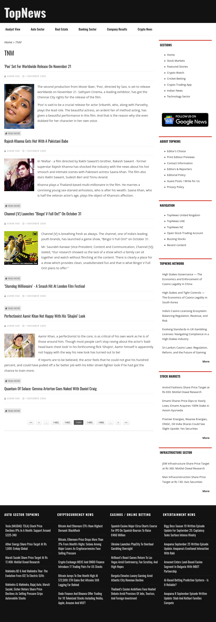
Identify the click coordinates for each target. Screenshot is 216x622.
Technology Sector (178, 96)
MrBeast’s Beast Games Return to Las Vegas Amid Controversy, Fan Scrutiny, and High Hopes (134, 562)
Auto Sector (38, 29)
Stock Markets (176, 61)
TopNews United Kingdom (183, 215)
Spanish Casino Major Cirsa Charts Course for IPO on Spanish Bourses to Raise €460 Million (134, 530)
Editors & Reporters (179, 169)
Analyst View (12, 29)
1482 (56, 422)
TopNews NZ (175, 227)
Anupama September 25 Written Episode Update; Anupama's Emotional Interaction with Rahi (186, 548)
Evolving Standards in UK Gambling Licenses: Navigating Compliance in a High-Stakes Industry (185, 334)
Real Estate (61, 29)
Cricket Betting (176, 78)
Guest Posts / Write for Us (183, 181)
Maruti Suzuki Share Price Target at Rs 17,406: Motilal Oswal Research (26, 559)
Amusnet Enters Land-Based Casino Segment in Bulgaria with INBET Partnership (183, 566)
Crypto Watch (175, 73)
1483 (67, 422)
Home (8, 42)
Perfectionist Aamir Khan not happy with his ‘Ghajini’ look (44, 316)
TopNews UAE (176, 221)
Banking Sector (88, 29)
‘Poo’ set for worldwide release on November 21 (37, 66)
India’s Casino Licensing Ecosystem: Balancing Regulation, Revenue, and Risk (185, 315)
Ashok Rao (13, 76)
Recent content (176, 245)
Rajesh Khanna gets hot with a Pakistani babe (36, 141)
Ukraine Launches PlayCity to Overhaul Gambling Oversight (132, 546)
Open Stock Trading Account (185, 233)
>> (126, 422)
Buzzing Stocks (176, 239)
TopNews (25, 12)
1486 (101, 422)
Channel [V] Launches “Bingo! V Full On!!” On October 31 (42, 213)
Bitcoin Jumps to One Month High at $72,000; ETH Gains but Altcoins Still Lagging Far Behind (78, 580)
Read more (14, 133)
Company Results (117, 29)
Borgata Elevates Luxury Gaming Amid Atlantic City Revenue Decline (132, 577)
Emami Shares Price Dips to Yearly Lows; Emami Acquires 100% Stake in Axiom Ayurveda (185, 405)
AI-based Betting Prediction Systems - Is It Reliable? (186, 582)
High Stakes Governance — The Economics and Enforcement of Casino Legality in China (182, 279)
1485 (89, 422)
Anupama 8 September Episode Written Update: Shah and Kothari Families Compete (185, 598)
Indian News (175, 90)
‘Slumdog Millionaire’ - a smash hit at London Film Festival (44, 286)
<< (31, 422)
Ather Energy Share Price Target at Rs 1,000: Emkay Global (26, 546)
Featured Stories (177, 66)
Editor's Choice (176, 151)
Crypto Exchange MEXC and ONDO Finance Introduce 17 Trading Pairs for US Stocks (81, 564)
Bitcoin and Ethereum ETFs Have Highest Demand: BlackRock (80, 528)
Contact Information (180, 163)
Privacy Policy (175, 187)
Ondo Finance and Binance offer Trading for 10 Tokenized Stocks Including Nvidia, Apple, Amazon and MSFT (80, 598)
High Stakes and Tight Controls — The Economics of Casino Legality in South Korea (184, 297)
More (206, 361)
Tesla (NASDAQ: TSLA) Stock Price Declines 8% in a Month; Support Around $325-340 (27, 530)
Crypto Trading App (179, 85)
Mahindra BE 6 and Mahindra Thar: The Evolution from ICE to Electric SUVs (26, 573)
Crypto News (145, 29)
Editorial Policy (176, 175)
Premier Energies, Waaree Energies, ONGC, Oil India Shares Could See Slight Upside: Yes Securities (184, 423)
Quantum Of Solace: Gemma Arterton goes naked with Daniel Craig (50, 388)
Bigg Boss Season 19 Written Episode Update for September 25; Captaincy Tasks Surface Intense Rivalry (184, 530)
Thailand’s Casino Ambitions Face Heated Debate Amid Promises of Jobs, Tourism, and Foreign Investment (133, 593)
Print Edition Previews (181, 157)
